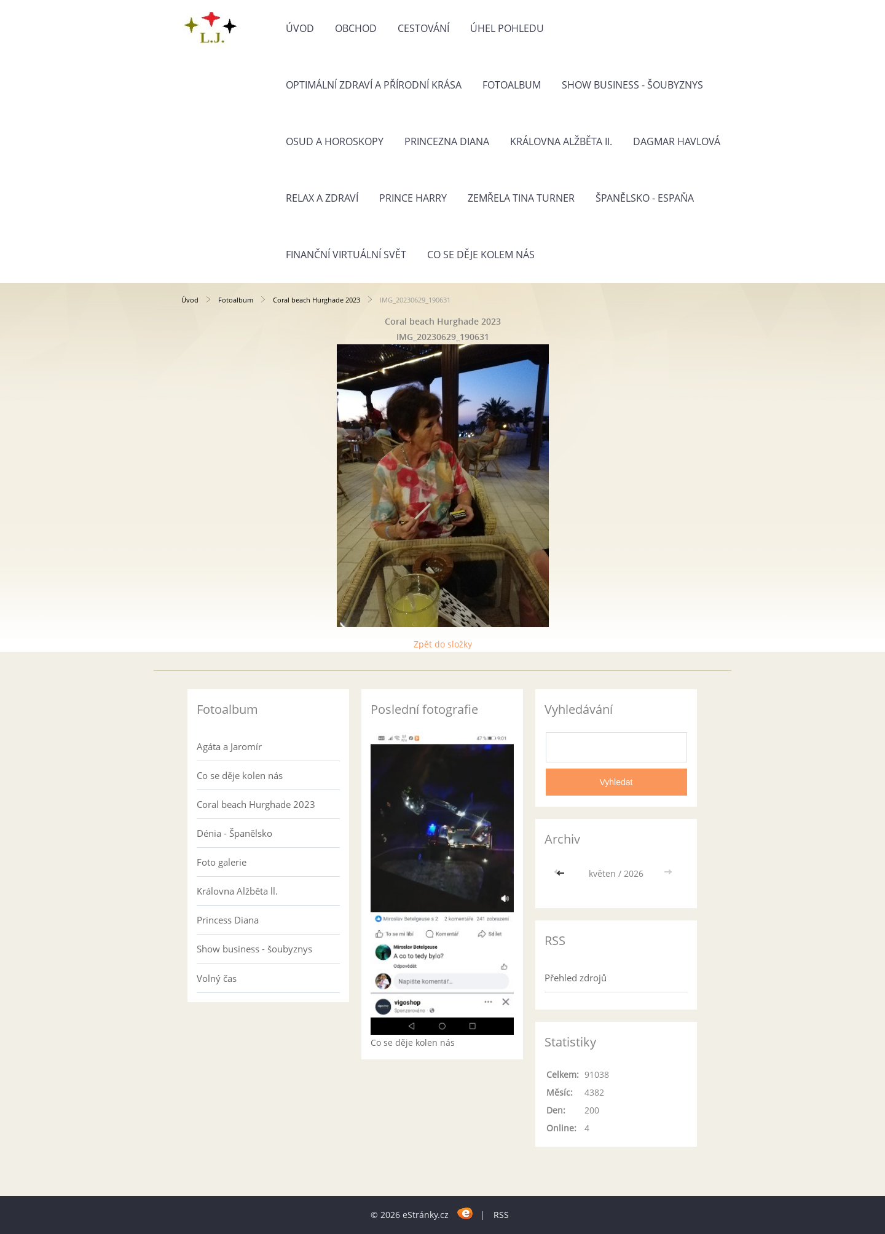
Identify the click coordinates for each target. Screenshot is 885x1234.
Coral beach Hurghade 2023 (316, 299)
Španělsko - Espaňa (645, 198)
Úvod (300, 28)
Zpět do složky (443, 644)
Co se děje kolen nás (240, 775)
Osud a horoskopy (335, 141)
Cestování (423, 28)
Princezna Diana (446, 141)
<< (562, 873)
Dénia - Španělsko (234, 833)
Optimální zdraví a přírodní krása (374, 85)
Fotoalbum (511, 85)
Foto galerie (221, 862)
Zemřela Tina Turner (521, 198)
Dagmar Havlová (676, 141)
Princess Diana (228, 920)
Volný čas (217, 978)
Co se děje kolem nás (481, 254)
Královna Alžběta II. (561, 141)
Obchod (356, 28)
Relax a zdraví (322, 198)
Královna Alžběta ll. (237, 891)
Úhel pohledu (507, 28)
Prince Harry (413, 198)
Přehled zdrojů (576, 977)
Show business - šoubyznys (632, 85)
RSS (501, 1214)
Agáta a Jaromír (229, 746)
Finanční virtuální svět (346, 254)
